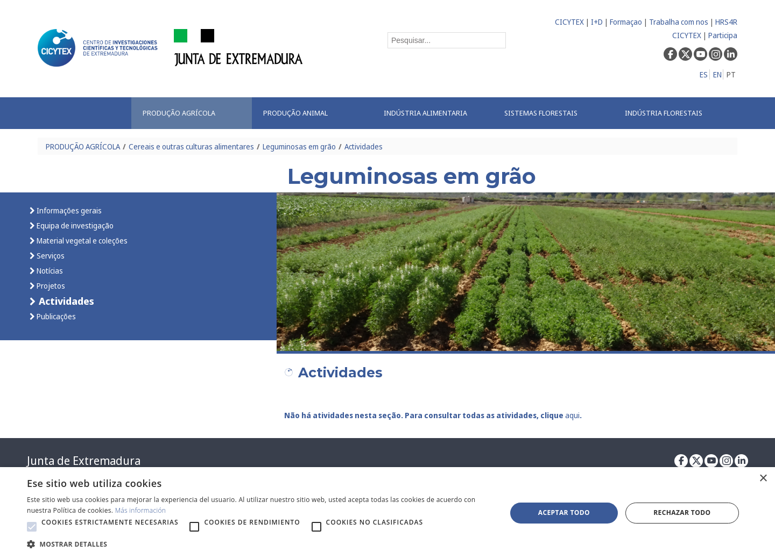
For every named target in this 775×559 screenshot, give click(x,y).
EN (717, 74)
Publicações (55, 316)
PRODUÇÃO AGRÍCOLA (83, 146)
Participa (722, 35)
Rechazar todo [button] (681, 512)
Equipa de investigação (74, 225)
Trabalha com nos (678, 22)
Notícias (49, 271)
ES (704, 74)
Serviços (50, 255)
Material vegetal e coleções (81, 240)
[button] (32, 527)
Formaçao (626, 22)
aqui (572, 415)
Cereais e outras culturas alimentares (191, 146)
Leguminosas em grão (299, 146)
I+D (597, 22)
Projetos (50, 286)
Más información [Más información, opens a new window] (140, 510)
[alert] (387, 513)
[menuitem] (191, 113)
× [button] (763, 479)
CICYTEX (569, 22)
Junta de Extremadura (83, 460)
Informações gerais (68, 210)
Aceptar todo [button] (564, 512)
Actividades (363, 146)
